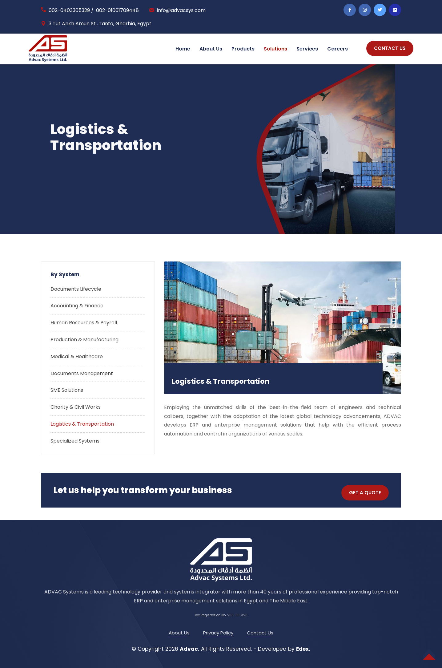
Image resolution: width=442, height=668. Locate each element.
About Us (210, 48)
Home (182, 48)
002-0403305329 (69, 10)
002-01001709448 (117, 10)
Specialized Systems (74, 440)
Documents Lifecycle (75, 289)
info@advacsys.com (181, 10)
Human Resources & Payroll (83, 322)
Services (307, 48)
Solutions (275, 48)
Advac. (189, 649)
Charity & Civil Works (75, 407)
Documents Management (81, 373)
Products (243, 48)
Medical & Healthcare (76, 356)
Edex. (303, 649)
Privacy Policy (218, 633)
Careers (337, 48)
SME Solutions (66, 390)
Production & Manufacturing (84, 339)
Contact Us (260, 633)
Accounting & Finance (76, 305)
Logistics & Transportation (82, 423)
